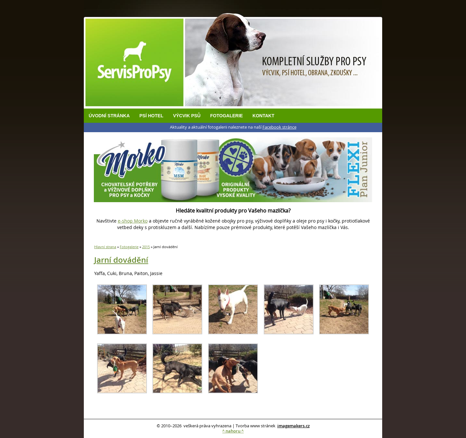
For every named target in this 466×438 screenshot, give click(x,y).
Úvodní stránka (109, 115)
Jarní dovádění (121, 260)
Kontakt (263, 115)
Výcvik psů (187, 115)
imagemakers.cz (293, 426)
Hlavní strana (105, 246)
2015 (146, 246)
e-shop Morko (133, 221)
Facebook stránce (279, 127)
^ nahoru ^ (233, 431)
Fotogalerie (226, 115)
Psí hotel (151, 115)
